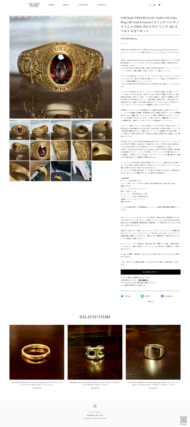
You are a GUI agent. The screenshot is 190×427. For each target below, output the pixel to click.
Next (108, 67)
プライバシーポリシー (95, 412)
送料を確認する (143, 280)
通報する (150, 302)
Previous (13, 67)
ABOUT (66, 5)
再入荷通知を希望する (150, 272)
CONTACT (102, 5)
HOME (51, 5)
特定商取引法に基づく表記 (95, 415)
